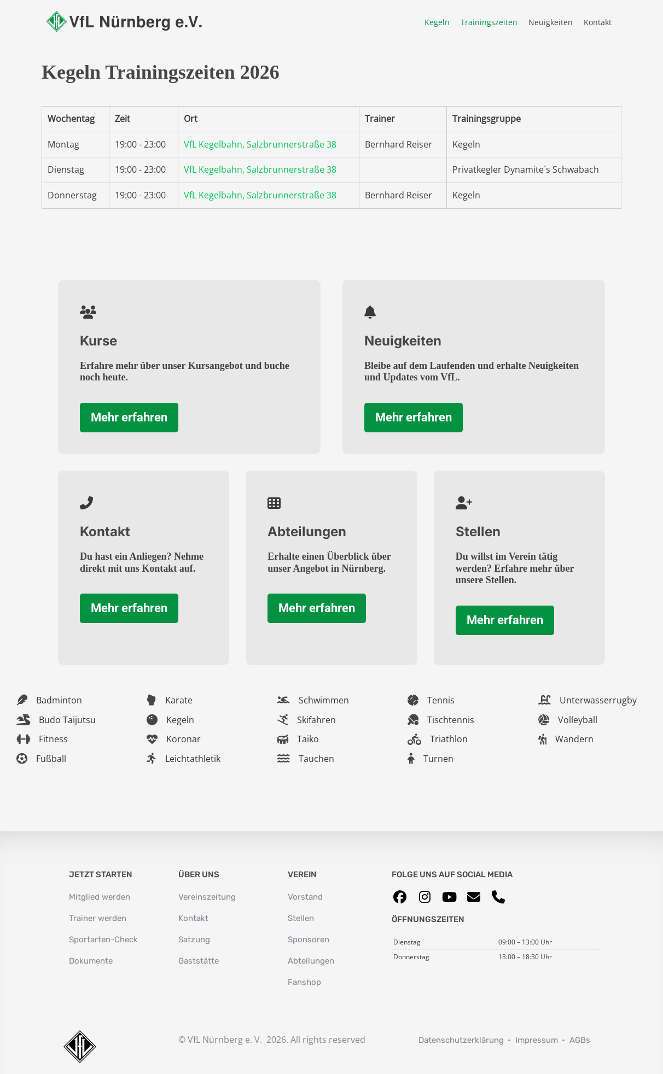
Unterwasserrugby (598, 700)
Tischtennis (450, 720)
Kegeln (437, 22)
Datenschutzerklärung (461, 1040)
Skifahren (316, 720)
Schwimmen (324, 700)
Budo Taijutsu (67, 720)
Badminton (59, 700)
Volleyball (577, 720)
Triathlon (449, 739)
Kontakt (598, 22)
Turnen (438, 759)
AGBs (579, 1040)
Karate (179, 700)
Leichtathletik (192, 759)
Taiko (308, 739)
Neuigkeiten (550, 22)
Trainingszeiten (489, 22)
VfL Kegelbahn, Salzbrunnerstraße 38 (260, 144)
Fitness (53, 739)
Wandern (574, 739)
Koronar (183, 739)
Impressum (536, 1040)
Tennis (441, 700)
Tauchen (316, 759)
